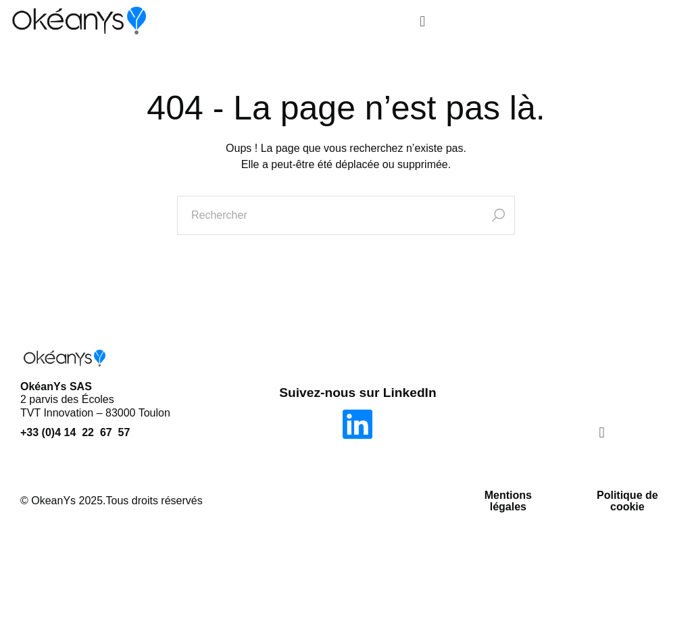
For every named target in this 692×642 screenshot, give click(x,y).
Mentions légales (508, 501)
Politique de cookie (627, 501)
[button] (422, 21)
